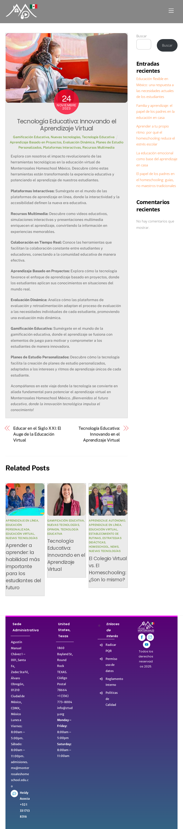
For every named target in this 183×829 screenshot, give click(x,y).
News (114, 546)
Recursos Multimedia (98, 147)
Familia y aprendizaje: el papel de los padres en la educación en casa (155, 111)
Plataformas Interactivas (62, 147)
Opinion (53, 529)
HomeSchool (99, 546)
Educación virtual (20, 533)
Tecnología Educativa (98, 137)
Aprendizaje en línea (22, 520)
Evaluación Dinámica (78, 142)
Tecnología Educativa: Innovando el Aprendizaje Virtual (66, 124)
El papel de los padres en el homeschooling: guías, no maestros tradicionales (156, 179)
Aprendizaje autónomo (107, 520)
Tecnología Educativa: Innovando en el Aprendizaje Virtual (99, 434)
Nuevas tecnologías (65, 137)
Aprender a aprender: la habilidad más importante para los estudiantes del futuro (23, 566)
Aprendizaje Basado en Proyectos (35, 142)
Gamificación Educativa (31, 137)
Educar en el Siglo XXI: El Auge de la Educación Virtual (37, 434)
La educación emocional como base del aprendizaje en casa (156, 159)
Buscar (141, 36)
